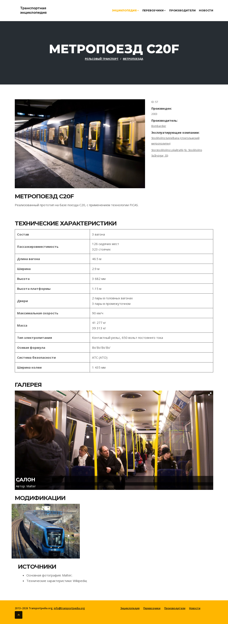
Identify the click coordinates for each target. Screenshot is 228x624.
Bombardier (158, 126)
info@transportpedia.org (69, 608)
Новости (206, 10)
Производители (182, 10)
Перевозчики (154, 10)
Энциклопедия (125, 10)
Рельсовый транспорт (101, 59)
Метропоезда (133, 59)
